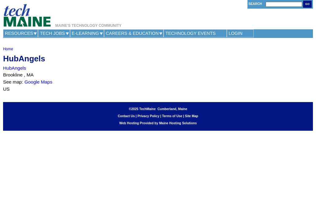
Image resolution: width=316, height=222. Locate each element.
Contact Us (126, 116)
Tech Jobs (52, 33)
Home (8, 49)
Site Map (191, 116)
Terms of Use (172, 116)
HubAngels (14, 68)
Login (236, 33)
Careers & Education (132, 33)
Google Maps (38, 81)
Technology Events (190, 33)
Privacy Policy (149, 116)
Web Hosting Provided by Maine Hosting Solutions (158, 123)
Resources (19, 33)
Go (307, 4)
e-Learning (85, 33)
